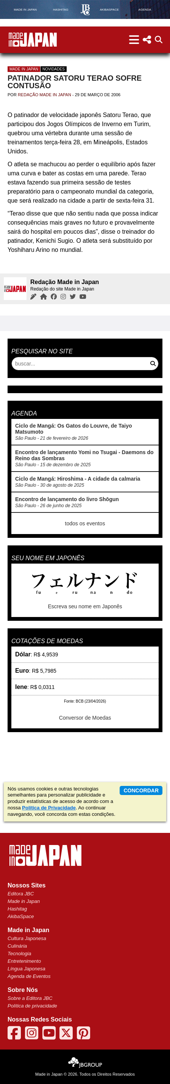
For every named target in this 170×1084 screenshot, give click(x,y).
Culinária (17, 946)
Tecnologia (19, 953)
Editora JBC (21, 894)
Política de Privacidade (49, 808)
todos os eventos (85, 523)
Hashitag (17, 909)
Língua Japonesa (26, 969)
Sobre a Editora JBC (30, 998)
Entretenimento (24, 961)
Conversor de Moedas (85, 718)
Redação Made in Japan (44, 94)
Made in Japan (23, 69)
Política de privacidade (32, 1006)
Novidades (53, 69)
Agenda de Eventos (29, 976)
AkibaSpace (21, 916)
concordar (141, 790)
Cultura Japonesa (27, 938)
